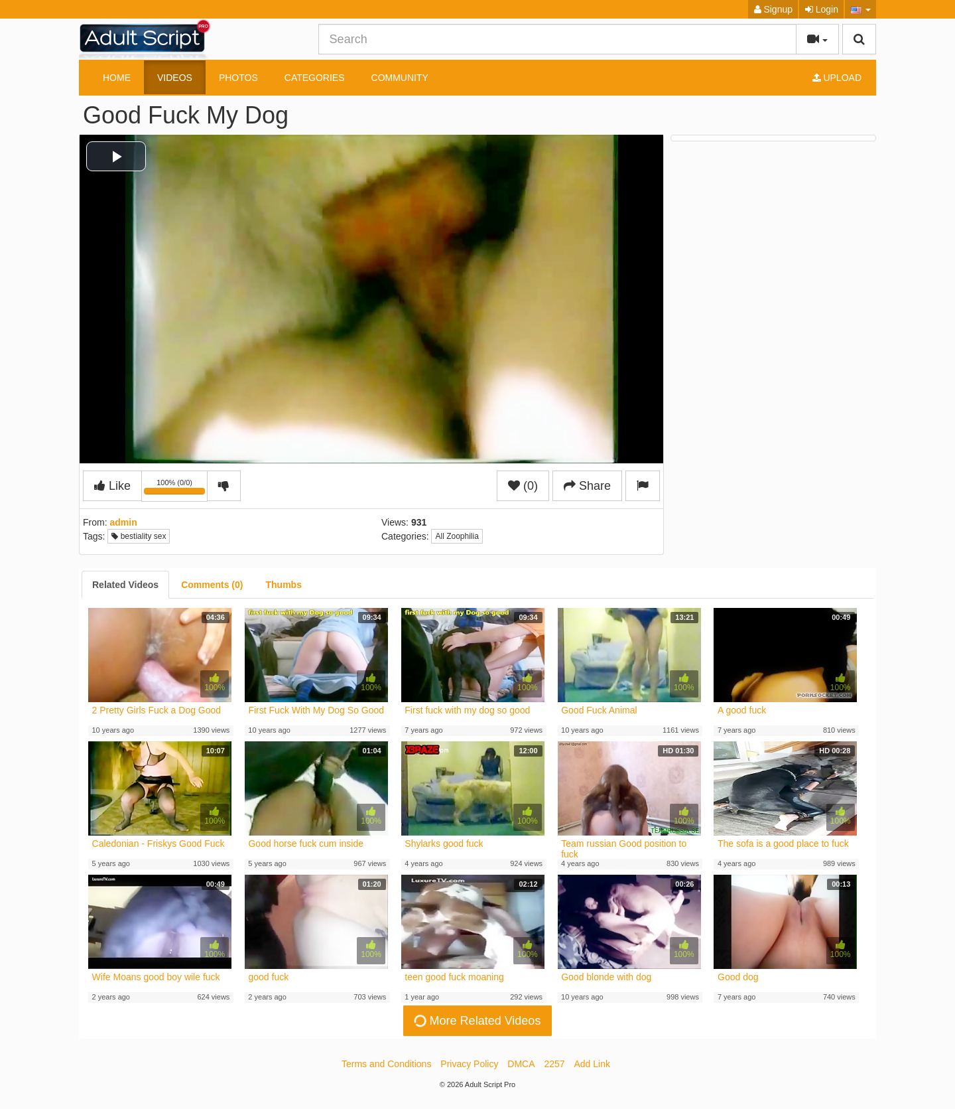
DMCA (521, 1064)
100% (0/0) (176, 488)
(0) (523, 485)
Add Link (592, 1064)
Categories (315, 77)
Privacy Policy (469, 1064)
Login (821, 9)
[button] (860, 9)
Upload (836, 77)
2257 (554, 1064)
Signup (773, 9)
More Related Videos (477, 1021)
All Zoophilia (456, 536)
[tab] (125, 585)
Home (117, 77)
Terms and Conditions (386, 1064)
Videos (174, 77)
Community (399, 77)
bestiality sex (138, 536)
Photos (238, 77)
